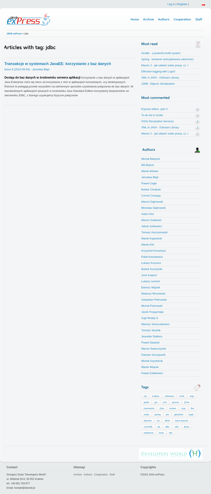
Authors (88, 474)
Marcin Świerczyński (153, 348)
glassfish (178, 414)
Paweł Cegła (149, 183)
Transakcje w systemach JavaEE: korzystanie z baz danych (57, 64)
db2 (177, 426)
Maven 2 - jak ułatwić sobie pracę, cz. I (164, 65)
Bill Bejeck (147, 165)
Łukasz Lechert (150, 281)
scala (146, 414)
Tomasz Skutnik (150, 330)
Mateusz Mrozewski (153, 293)
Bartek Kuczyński (151, 269)
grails (146, 402)
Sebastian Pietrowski (154, 299)
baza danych (181, 420)
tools (181, 396)
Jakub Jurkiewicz (151, 226)
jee (167, 414)
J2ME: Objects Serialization (158, 83)
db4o (167, 420)
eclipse (155, 396)
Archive (77, 474)
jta (159, 426)
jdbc (167, 426)
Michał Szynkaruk (152, 360)
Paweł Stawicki (150, 342)
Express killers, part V (154, 109)
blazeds (148, 420)
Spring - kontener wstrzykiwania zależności (167, 59)
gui (156, 402)
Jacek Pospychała (152, 312)
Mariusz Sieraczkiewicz (155, 324)
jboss (187, 426)
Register (182, 4)
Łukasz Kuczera (151, 263)
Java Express (29, 19)
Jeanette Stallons (151, 336)
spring (157, 414)
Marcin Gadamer (151, 220)
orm (165, 402)
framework (149, 408)
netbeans (169, 396)
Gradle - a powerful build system (160, 53)
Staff (112, 474)
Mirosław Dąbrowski (153, 207)
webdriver (149, 433)
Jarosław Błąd (149, 177)
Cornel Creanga (151, 195)
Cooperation (101, 474)
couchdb (148, 426)
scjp (183, 408)
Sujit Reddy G (149, 318)
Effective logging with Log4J (158, 71)
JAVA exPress (14, 33)
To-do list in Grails (152, 115)
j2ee (162, 408)
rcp (145, 396)
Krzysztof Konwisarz (153, 250)
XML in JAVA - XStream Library (160, 77)
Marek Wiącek (150, 367)
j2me (186, 402)
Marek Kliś (147, 244)
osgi (192, 396)
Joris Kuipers (149, 275)
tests (161, 433)
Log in (171, 4)
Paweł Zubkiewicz (152, 373)
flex (192, 408)
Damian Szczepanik (153, 354)
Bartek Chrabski (151, 189)
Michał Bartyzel (150, 158)
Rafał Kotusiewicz (152, 256)
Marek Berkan (149, 171)
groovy (175, 402)
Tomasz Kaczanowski (154, 232)
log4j (190, 414)
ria (158, 420)
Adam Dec (147, 214)
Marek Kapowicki (151, 238)
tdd (170, 433)
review (172, 408)
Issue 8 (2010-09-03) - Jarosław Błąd (26, 69)
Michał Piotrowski (151, 305)
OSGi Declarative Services (157, 121)
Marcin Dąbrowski (152, 201)
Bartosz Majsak (150, 287)
